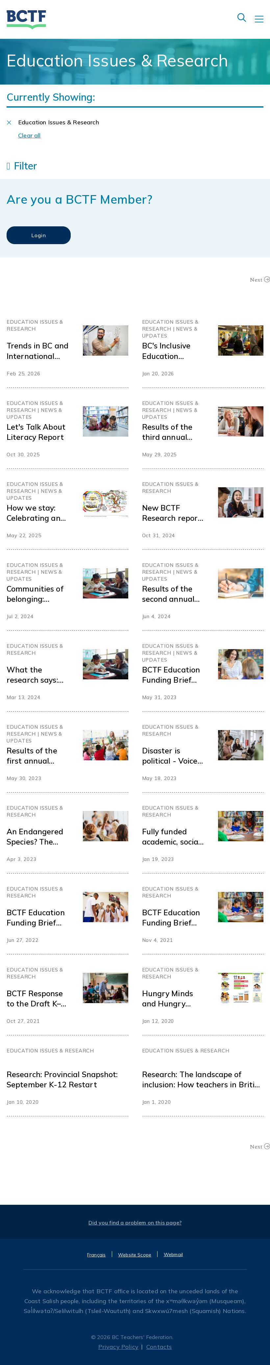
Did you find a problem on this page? (135, 1222)
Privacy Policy (118, 1347)
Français (96, 1255)
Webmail (173, 1254)
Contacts (159, 1347)
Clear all (29, 135)
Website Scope (134, 1255)
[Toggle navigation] (262, 24)
